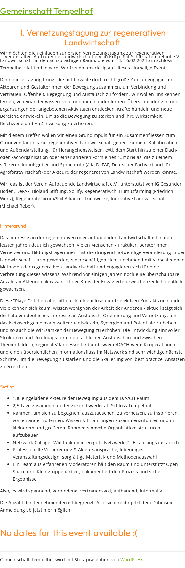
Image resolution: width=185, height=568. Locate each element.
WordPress (131, 559)
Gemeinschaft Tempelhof (46, 10)
